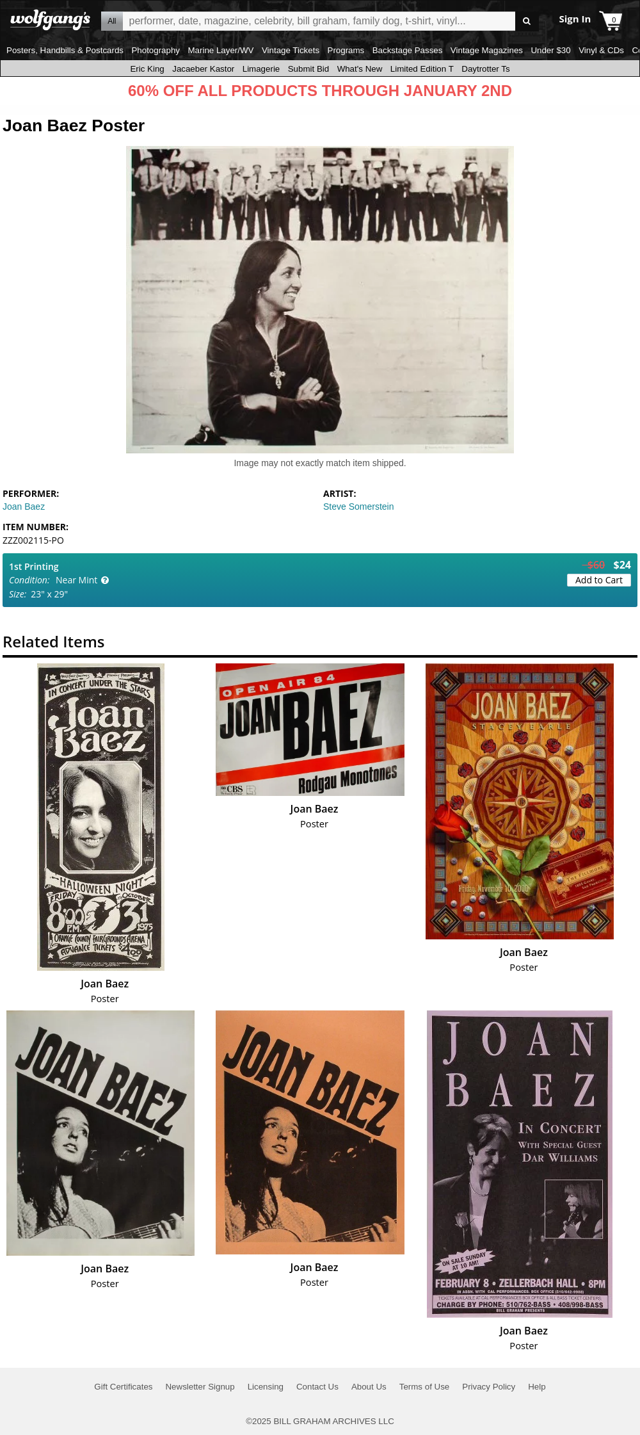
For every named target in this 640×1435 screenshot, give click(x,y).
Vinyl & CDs (601, 50)
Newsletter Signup (199, 1386)
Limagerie (261, 69)
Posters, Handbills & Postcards (65, 50)
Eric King (147, 69)
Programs (346, 50)
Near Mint (76, 580)
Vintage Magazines (487, 50)
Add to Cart (599, 580)
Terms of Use (424, 1386)
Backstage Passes (407, 50)
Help (536, 1386)
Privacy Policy (488, 1386)
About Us (369, 1386)
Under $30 (550, 50)
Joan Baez (24, 506)
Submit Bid (308, 69)
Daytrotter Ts (485, 69)
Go (527, 21)
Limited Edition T (422, 69)
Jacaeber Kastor (203, 69)
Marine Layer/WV (220, 50)
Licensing (266, 1386)
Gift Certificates (123, 1386)
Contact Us (317, 1386)
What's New (360, 69)
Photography (155, 50)
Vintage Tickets (290, 50)
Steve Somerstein (358, 506)
